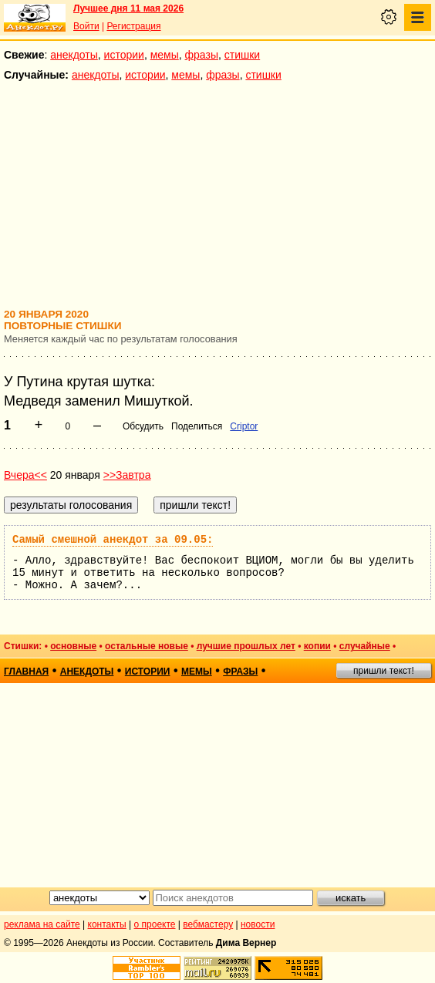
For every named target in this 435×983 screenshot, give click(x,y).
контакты (107, 924)
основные (73, 646)
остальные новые (146, 646)
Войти (86, 26)
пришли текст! (383, 670)
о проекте (155, 924)
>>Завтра (127, 475)
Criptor (244, 426)
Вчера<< (25, 475)
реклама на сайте (42, 924)
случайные (364, 646)
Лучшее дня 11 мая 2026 (128, 8)
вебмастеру (208, 924)
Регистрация (133, 26)
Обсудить (143, 426)
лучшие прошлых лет (246, 646)
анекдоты (74, 55)
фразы (201, 55)
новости (258, 924)
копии (317, 646)
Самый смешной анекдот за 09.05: (112, 540)
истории (124, 55)
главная (26, 671)
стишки (242, 55)
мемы (164, 55)
